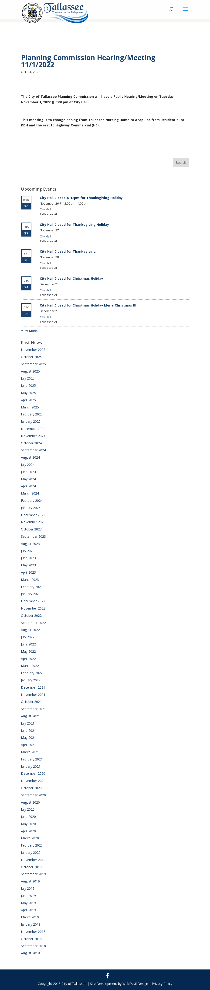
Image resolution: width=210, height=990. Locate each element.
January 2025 (31, 421)
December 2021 (33, 687)
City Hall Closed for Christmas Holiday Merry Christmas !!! (88, 305)
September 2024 (33, 450)
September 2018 (33, 946)
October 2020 (31, 788)
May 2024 (28, 479)
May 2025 (28, 392)
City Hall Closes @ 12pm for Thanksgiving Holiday (81, 197)
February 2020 (32, 845)
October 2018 (31, 939)
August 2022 (30, 629)
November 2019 (33, 860)
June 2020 (28, 816)
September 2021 (33, 709)
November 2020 (33, 780)
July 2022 (27, 637)
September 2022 (33, 622)
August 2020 (30, 802)
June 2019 (28, 895)
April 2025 (28, 400)
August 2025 (30, 371)
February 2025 (32, 414)
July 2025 (27, 378)
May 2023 (28, 565)
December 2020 (33, 773)
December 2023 (33, 515)
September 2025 (33, 364)
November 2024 (33, 436)
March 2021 (30, 752)
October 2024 (31, 443)
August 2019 (30, 881)
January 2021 (31, 766)
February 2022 (32, 673)
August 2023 (30, 543)
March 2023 (30, 579)
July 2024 (27, 464)
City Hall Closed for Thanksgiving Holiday (74, 224)
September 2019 (33, 874)
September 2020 (33, 795)
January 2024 (31, 507)
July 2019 (27, 888)
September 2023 (33, 536)
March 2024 (30, 493)
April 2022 (28, 658)
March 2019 (30, 917)
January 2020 (31, 852)
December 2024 (33, 428)
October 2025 (31, 357)
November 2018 (33, 931)
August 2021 (30, 716)
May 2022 (28, 651)
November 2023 (33, 522)
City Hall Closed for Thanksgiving (68, 251)
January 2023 (31, 594)
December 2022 (33, 601)
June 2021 (28, 730)
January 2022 (31, 680)
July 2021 (27, 723)
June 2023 (28, 558)
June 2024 (28, 472)
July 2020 (27, 809)
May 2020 (28, 824)
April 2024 (28, 486)
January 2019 (31, 924)
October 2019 (31, 867)
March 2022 (30, 665)
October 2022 (31, 615)
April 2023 (28, 572)
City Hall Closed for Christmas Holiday (71, 278)
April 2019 (28, 910)
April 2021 (28, 744)
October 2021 (31, 701)
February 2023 (32, 587)
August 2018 (30, 953)
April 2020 (28, 831)
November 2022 (33, 608)
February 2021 (32, 759)
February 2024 (32, 500)
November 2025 (33, 349)
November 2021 (33, 694)
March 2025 (30, 407)
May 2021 (28, 737)
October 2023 (31, 529)
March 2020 (30, 838)
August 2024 (30, 457)
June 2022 (28, 644)
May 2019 (28, 903)
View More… (30, 330)
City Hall (45, 209)
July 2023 (27, 551)
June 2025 (28, 385)
